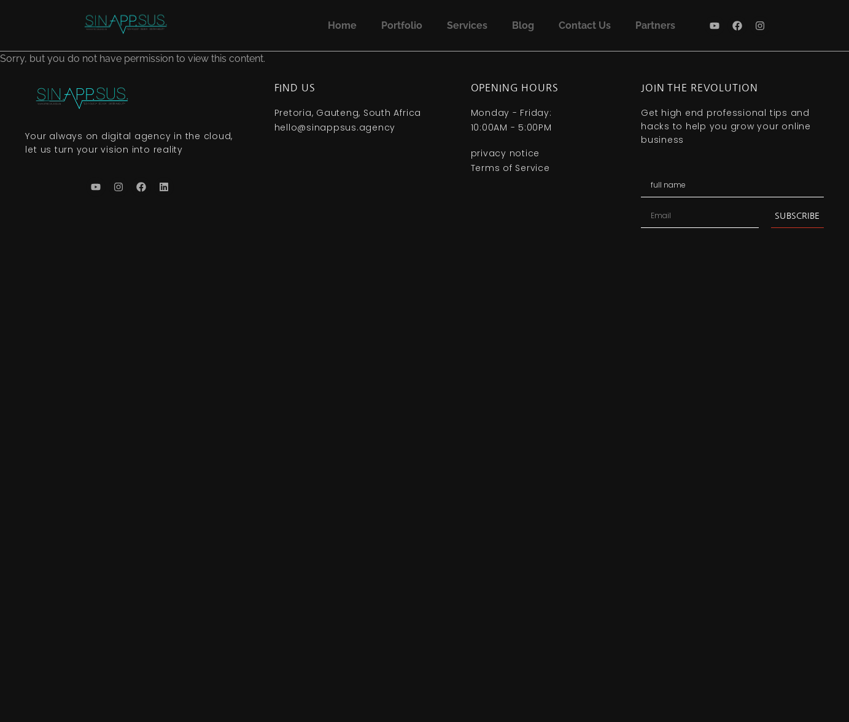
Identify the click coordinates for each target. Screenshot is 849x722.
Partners (655, 25)
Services (467, 25)
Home (342, 25)
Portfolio (401, 25)
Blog (523, 25)
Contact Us (585, 25)
